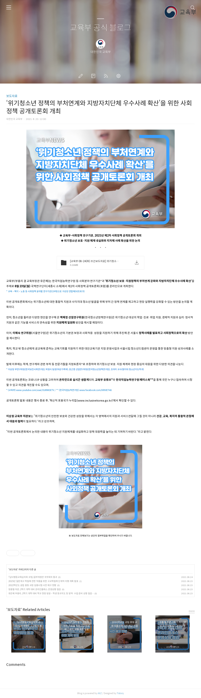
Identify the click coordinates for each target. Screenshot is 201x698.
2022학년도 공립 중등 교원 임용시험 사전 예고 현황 (32, 585)
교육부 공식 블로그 (100, 27)
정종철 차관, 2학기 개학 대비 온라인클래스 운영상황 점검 (34, 589)
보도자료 (11, 96)
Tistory (120, 693)
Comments (15, 664)
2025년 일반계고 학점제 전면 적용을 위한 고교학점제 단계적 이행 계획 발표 (43, 581)
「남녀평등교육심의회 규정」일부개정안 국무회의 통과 (32, 577)
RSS (106, 76)
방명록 (94, 76)
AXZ (100, 693)
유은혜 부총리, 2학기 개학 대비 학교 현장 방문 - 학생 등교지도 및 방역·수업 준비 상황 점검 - (50, 593)
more (192, 611)
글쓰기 (81, 76)
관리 (119, 76)
